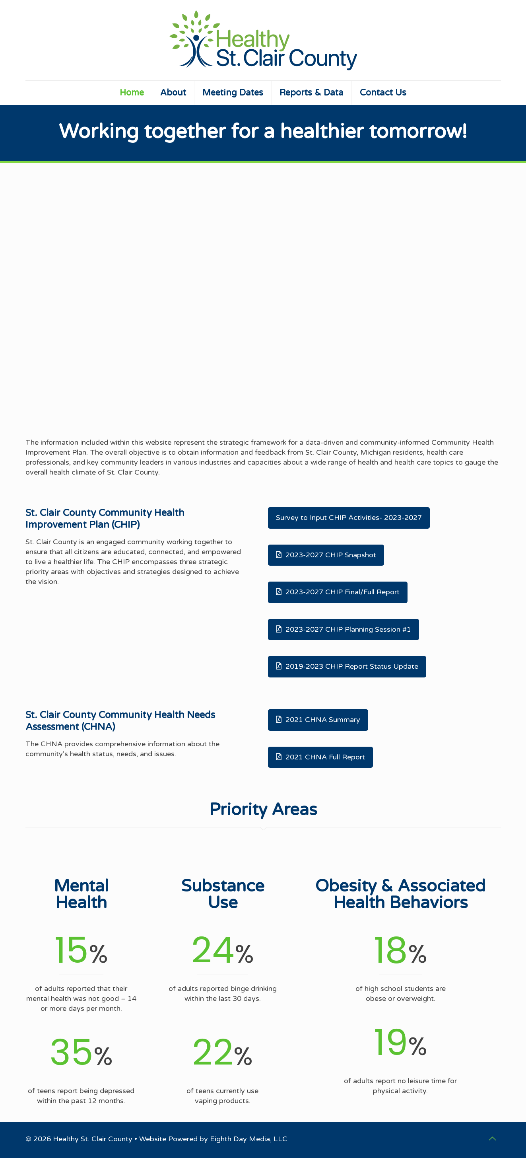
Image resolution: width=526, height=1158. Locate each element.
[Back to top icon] (492, 1139)
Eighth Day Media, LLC (248, 1139)
